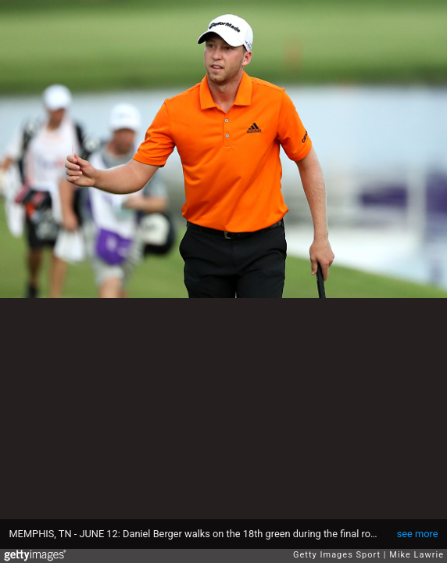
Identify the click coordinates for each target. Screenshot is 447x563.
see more (417, 534)
